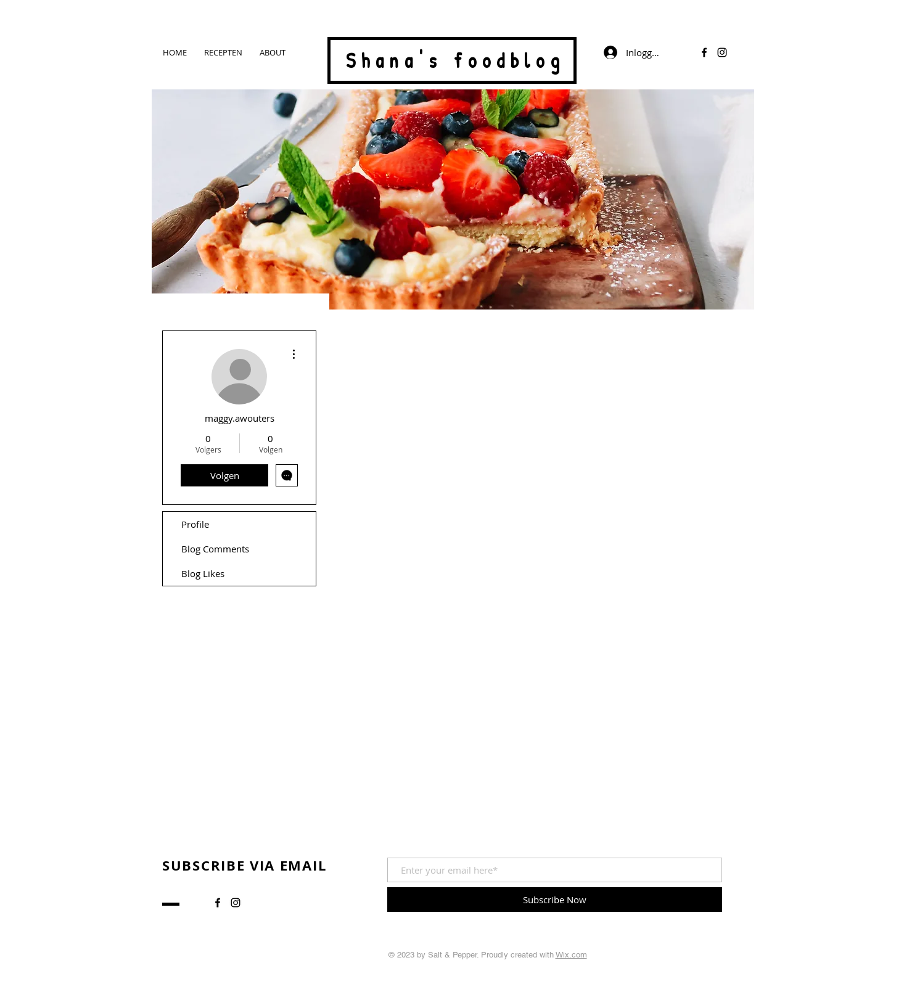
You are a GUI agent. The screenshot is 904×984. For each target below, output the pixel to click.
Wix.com (571, 954)
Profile (195, 524)
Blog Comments (215, 549)
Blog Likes (202, 573)
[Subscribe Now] (554, 899)
